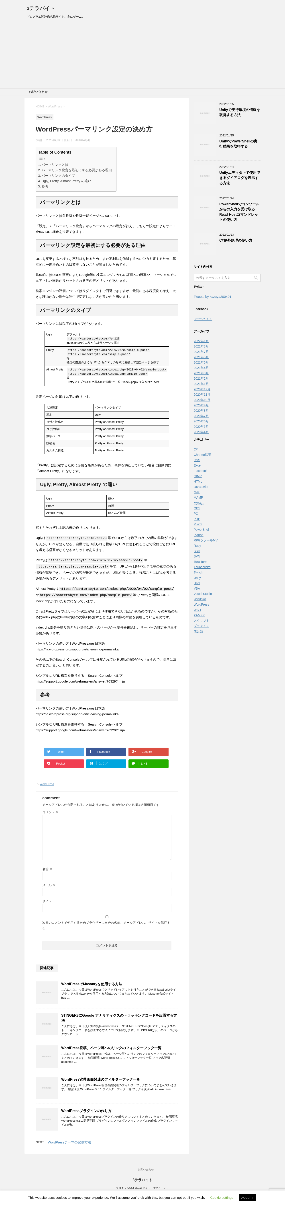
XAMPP (199, 615)
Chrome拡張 (202, 455)
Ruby (197, 545)
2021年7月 (201, 352)
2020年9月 (201, 405)
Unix (197, 583)
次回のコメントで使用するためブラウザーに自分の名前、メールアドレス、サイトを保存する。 (106, 924)
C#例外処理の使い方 (235, 240)
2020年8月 (201, 410)
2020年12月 (202, 389)
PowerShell (202, 529)
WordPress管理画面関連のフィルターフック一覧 (100, 1078)
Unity (197, 578)
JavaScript (201, 487)
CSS (197, 460)
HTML (198, 481)
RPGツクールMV (206, 540)
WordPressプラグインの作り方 (86, 1110)
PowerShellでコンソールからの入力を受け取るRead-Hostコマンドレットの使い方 (239, 212)
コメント (50, 811)
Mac (197, 492)
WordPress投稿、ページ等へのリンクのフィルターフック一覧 (111, 1047)
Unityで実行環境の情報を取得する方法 (239, 112)
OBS (197, 508)
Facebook (200, 471)
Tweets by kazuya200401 (212, 296)
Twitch (198, 572)
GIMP (198, 476)
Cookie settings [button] (221, 1197)
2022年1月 (201, 341)
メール (49, 884)
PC (196, 513)
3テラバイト (41, 8)
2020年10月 (202, 400)
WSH (197, 610)
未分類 (198, 631)
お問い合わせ (38, 92)
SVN (197, 556)
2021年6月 (201, 357)
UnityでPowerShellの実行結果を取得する (238, 143)
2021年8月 (201, 346)
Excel (197, 465)
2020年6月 (201, 421)
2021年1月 (201, 384)
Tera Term (201, 561)
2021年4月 (201, 368)
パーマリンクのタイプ (58, 175)
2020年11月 (202, 394)
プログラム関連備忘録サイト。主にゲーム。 (142, 1187)
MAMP (198, 497)
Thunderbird (202, 567)
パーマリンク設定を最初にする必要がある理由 (77, 170)
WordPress (47, 783)
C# (196, 449)
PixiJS (198, 524)
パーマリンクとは (55, 165)
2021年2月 (201, 378)
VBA (197, 588)
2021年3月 (201, 373)
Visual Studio (203, 594)
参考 (45, 186)
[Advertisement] (142, 55)
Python (199, 535)
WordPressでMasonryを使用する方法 (91, 983)
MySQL (199, 503)
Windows (200, 599)
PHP (197, 519)
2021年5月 (201, 362)
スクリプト (201, 620)
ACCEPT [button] (247, 1197)
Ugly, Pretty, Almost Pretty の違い (66, 181)
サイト (47, 900)
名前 (47, 868)
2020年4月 (201, 432)
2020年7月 (201, 416)
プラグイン (201, 626)
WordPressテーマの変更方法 (69, 1141)
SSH (197, 551)
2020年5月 (201, 426)
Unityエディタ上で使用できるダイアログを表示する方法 (239, 178)
